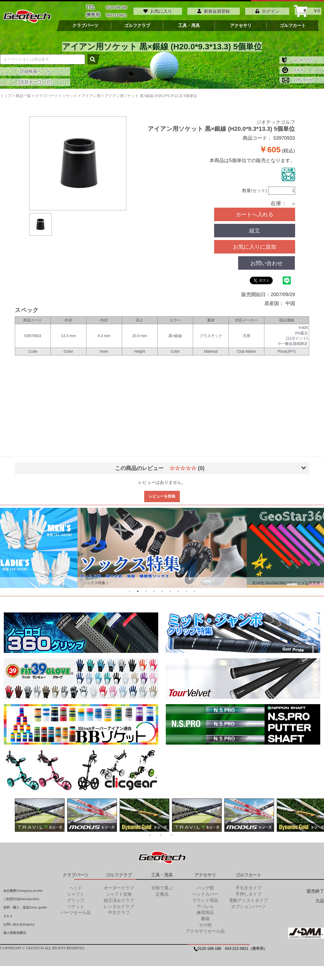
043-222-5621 (116, 13)
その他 (205, 922)
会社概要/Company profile (23, 888)
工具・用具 (189, 23)
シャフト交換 (119, 892)
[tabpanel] (162, 546)
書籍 (205, 916)
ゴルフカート (293, 23)
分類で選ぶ (162, 885)
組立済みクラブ (119, 898)
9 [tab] (194, 589)
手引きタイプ (248, 885)
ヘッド (75, 885)
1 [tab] (129, 589)
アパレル (205, 904)
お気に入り (157, 10)
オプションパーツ (248, 904)
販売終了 (315, 889)
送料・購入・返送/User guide (25, 905)
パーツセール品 (75, 910)
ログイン (267, 10)
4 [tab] (154, 589)
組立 (254, 228)
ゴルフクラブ (137, 23)
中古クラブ (119, 910)
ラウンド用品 (205, 898)
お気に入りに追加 (254, 245)
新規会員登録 (213, 10)
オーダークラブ (119, 885)
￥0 (308, 10)
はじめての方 (297, 58)
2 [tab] (137, 589)
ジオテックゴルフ (275, 120)
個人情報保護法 (14, 931)
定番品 (162, 892)
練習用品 (205, 910)
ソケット (75, 904)
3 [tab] (145, 589)
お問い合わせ (297, 78)
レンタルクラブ (119, 904)
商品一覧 (23, 93)
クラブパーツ (85, 23)
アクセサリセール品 (205, 929)
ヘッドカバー (205, 892)
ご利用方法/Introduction (21, 897)
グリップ (75, 898)
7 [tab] (178, 589)
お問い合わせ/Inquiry (18, 922)
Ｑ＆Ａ (292, 68)
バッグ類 (205, 885)
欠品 (319, 898)
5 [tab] (162, 589)
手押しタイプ (248, 892)
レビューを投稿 (162, 494)
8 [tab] (186, 589)
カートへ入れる (255, 212)
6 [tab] (170, 589)
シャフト (75, 892)
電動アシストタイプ (248, 898)
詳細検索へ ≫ (35, 69)
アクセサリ (241, 23)
